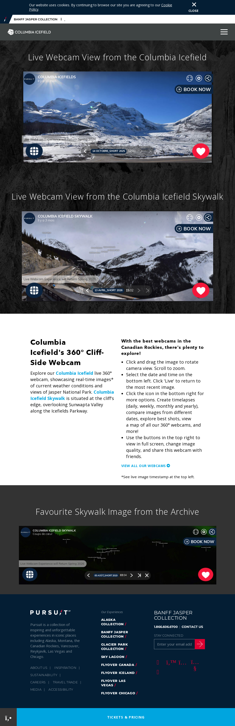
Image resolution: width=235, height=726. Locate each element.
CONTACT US (192, 612)
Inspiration (65, 653)
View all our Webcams (143, 451)
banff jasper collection (114, 619)
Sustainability (43, 660)
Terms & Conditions (129, 696)
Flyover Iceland (118, 658)
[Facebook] (157, 647)
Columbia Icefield (74, 358)
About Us (39, 653)
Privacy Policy (71, 696)
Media (36, 675)
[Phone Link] (8, 717)
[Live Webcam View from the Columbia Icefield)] (117, 102)
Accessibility (61, 675)
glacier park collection (114, 632)
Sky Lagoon (113, 642)
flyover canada (117, 650)
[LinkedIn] (157, 657)
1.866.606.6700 (166, 612)
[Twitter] (169, 647)
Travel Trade (65, 667)
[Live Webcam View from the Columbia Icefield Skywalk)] (117, 241)
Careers (38, 667)
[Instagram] (182, 647)
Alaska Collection (112, 607)
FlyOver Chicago (118, 678)
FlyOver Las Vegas (113, 668)
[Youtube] (194, 647)
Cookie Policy (97, 696)
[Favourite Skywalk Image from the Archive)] (117, 540)
